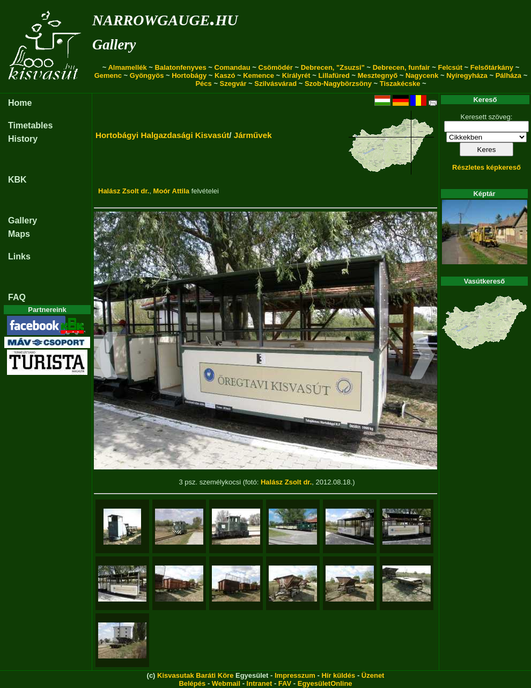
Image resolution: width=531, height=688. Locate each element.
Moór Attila (171, 191)
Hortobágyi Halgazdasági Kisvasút (162, 135)
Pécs (203, 83)
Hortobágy (189, 75)
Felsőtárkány (491, 67)
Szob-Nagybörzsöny (338, 83)
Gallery (114, 45)
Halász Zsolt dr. (123, 191)
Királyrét (296, 75)
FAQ (17, 297)
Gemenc (108, 75)
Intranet (259, 683)
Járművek (253, 135)
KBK (17, 179)
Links (19, 256)
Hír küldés (338, 675)
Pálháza (508, 75)
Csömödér (276, 67)
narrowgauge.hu (165, 18)
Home (20, 102)
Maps (19, 233)
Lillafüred (334, 75)
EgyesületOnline (325, 683)
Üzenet (373, 675)
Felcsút (450, 67)
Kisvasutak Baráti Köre (195, 675)
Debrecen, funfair (401, 67)
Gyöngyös (147, 75)
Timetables (30, 125)
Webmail (226, 683)
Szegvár (233, 83)
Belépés (192, 683)
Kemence (258, 75)
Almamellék (127, 67)
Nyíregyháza (467, 75)
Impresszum (295, 675)
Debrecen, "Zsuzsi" (333, 67)
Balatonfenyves (180, 67)
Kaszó (225, 75)
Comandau (232, 67)
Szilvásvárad (275, 83)
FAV (284, 683)
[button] (106, 357)
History (23, 138)
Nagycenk (421, 75)
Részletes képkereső (486, 167)
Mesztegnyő (377, 75)
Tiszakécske (400, 83)
